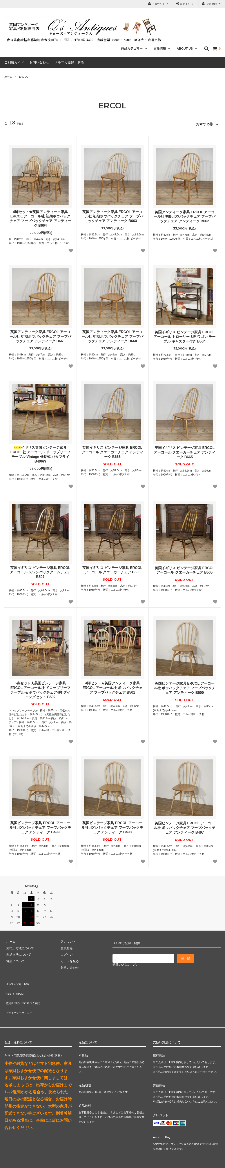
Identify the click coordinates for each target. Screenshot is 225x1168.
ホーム (8, 76)
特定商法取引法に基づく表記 (24, 994)
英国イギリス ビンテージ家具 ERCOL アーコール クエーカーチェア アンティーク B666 (112, 450)
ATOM (17, 987)
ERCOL (23, 76)
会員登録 (211, 3)
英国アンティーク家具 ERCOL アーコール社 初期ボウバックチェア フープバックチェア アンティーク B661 (40, 334)
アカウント (158, 3)
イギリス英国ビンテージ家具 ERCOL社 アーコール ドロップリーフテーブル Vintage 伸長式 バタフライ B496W (40, 452)
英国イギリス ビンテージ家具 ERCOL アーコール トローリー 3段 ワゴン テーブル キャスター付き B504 (185, 334)
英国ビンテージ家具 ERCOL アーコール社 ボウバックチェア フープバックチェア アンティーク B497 (185, 826)
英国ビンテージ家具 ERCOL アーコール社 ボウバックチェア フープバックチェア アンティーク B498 (112, 825)
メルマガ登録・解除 (69, 62)
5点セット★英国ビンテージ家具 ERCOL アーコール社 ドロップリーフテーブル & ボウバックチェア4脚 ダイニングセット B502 (40, 688)
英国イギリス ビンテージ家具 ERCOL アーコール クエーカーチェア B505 (185, 568)
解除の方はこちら (124, 963)
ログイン (185, 3)
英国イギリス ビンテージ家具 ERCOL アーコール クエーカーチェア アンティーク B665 (185, 450)
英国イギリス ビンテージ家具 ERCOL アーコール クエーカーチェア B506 (112, 568)
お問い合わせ (39, 62)
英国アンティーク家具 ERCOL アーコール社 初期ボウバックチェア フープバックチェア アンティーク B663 (112, 214)
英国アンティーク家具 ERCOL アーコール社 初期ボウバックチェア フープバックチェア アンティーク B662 (185, 214)
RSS (7, 987)
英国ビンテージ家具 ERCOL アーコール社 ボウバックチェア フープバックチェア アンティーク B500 (185, 686)
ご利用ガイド (14, 62)
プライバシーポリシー (19, 1000)
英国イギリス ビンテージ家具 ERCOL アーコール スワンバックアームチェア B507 (40, 570)
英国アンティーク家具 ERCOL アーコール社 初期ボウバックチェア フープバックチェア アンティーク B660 (112, 334)
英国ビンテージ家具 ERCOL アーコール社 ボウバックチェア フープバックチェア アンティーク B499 (40, 825)
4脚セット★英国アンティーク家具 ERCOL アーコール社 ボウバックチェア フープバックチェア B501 (112, 686)
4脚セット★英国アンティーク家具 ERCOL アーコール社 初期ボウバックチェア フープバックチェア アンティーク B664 (40, 216)
